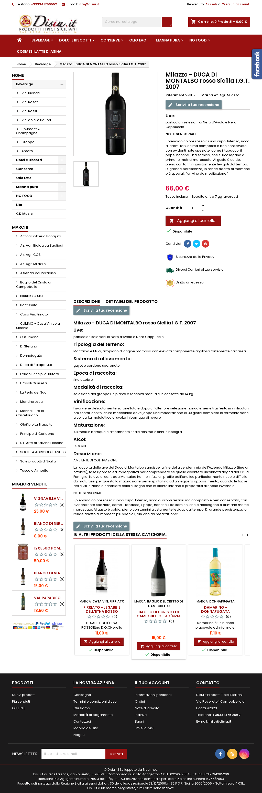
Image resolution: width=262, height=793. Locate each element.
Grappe (28, 142)
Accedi (211, 4)
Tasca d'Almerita (33, 470)
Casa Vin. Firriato (33, 314)
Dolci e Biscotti (75, 40)
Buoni (139, 721)
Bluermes (150, 769)
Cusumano (29, 337)
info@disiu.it (89, 4)
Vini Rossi (29, 111)
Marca (207, 95)
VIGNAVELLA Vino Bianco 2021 (48, 498)
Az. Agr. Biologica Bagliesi (41, 245)
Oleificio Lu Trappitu (35, 424)
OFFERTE (18, 708)
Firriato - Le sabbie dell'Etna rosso (101, 609)
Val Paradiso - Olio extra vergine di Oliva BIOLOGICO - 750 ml (48, 598)
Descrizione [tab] (86, 301)
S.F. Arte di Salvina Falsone (41, 442)
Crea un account (235, 4)
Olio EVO (137, 40)
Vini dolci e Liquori (36, 120)
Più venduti (21, 701)
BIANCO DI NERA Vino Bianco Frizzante (48, 573)
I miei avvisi (144, 728)
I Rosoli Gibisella (33, 383)
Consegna (82, 694)
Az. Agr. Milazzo (32, 263)
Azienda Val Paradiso (37, 273)
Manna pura (168, 40)
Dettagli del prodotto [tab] (132, 301)
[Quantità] (192, 208)
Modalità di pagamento (93, 714)
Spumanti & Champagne (28, 130)
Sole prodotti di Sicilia (37, 461)
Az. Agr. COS (30, 254)
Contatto (208, 683)
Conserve (110, 40)
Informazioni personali (153, 694)
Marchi (20, 227)
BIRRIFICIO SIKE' (32, 295)
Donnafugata (30, 355)
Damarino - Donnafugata (215, 609)
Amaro (27, 151)
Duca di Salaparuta (35, 364)
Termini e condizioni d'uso (95, 701)
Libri (20, 204)
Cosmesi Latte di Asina (39, 51)
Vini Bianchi (30, 93)
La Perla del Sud (33, 392)
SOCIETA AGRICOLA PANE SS (42, 452)
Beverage (40, 40)
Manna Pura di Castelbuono (30, 413)
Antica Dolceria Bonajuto (40, 236)
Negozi (79, 734)
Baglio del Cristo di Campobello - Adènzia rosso (159, 616)
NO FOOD (198, 40)
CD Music (24, 213)
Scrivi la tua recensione (193, 104)
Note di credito (147, 708)
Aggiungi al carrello (192, 221)
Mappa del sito (85, 728)
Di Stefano (28, 346)
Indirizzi (141, 714)
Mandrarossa (31, 401)
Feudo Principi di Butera (39, 374)
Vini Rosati (29, 102)
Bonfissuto (28, 305)
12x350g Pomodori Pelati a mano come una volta (48, 548)
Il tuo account (152, 683)
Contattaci (82, 721)
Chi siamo (81, 708)
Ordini (140, 701)
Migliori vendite (29, 484)
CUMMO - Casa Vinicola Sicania (38, 325)
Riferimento (176, 95)
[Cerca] (137, 22)
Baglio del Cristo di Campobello (33, 284)
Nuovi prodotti (23, 694)
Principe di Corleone (36, 433)
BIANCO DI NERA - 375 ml (48, 523)
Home (18, 75)
